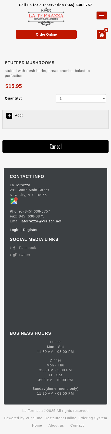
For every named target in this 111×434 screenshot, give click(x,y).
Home (37, 425)
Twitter (24, 255)
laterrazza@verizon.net (41, 221)
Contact (77, 425)
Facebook (27, 248)
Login (14, 230)
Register (30, 230)
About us (56, 425)
